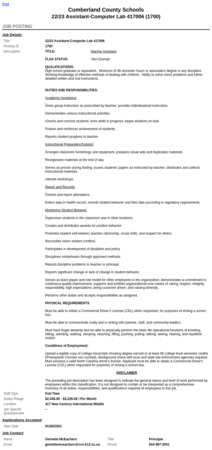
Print (5, 4)
